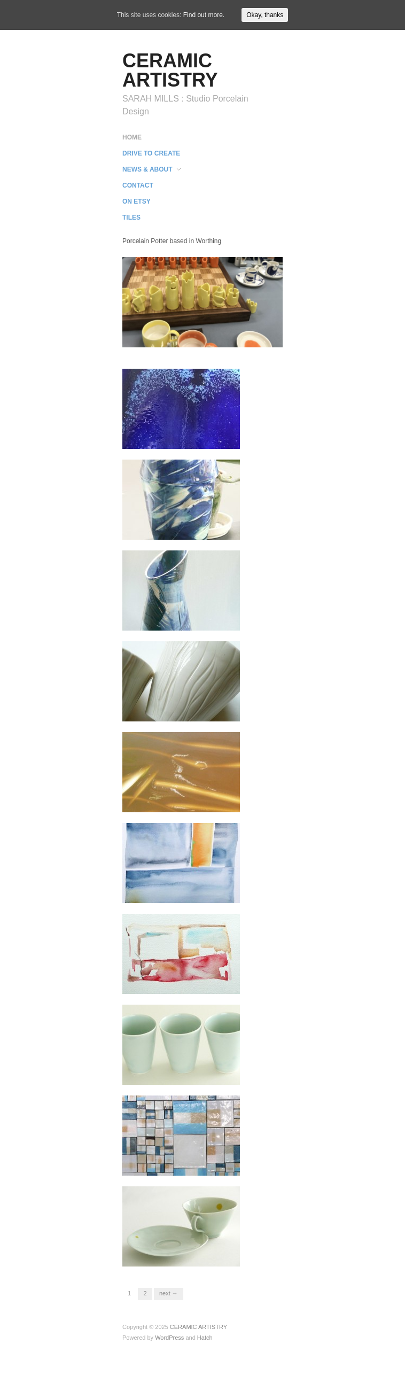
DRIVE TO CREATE (151, 153)
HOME (132, 137)
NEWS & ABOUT (147, 169)
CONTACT (137, 185)
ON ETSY (136, 201)
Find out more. (203, 15)
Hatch (205, 1337)
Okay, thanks (264, 15)
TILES (131, 217)
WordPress (169, 1337)
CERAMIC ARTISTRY (170, 70)
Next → (168, 1293)
